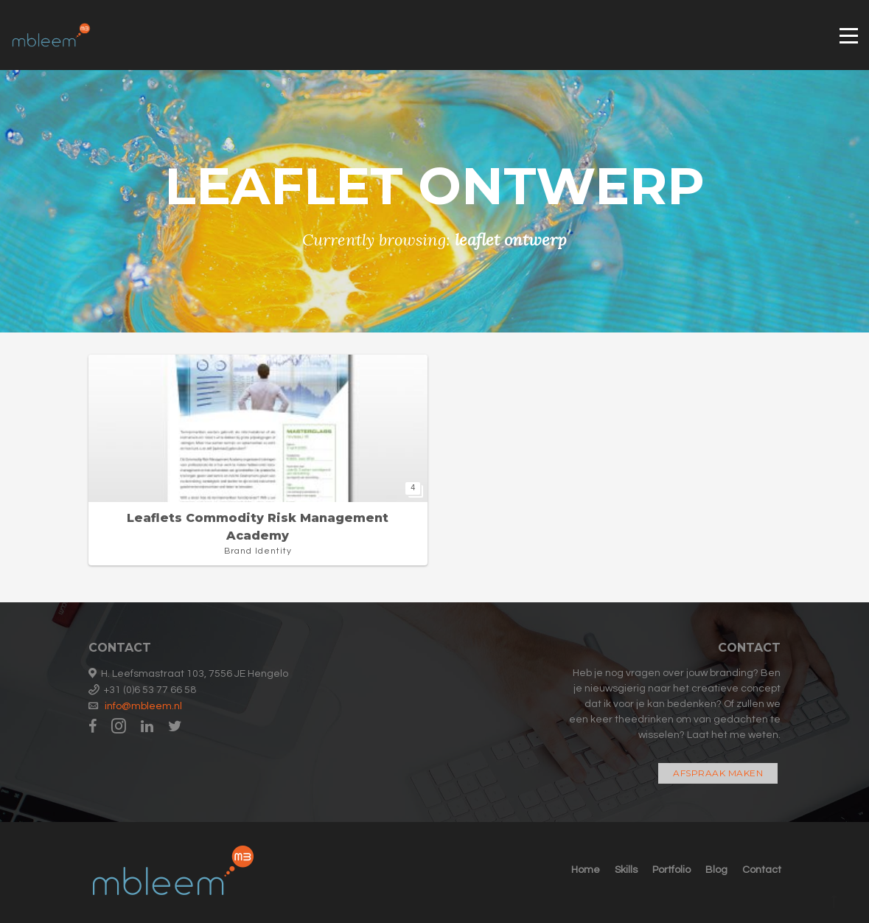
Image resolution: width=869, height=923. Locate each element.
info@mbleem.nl (143, 706)
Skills (626, 870)
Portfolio (671, 870)
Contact (761, 870)
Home (585, 870)
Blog (716, 870)
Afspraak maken (718, 773)
